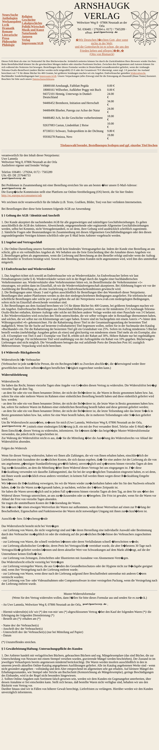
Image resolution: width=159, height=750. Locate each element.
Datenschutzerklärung (43, 79)
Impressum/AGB (32, 43)
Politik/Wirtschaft (33, 26)
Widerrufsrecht (137, 73)
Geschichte (29, 19)
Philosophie (9, 41)
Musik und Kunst (33, 29)
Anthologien (10, 18)
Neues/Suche (10, 14)
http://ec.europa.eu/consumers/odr (21, 195)
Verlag (26, 39)
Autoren (27, 36)
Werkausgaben (11, 21)
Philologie (8, 44)
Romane (7, 31)
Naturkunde (29, 33)
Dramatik (8, 28)
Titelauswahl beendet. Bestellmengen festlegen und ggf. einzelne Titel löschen (109, 145)
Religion (27, 16)
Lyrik (5, 24)
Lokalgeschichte (32, 23)
